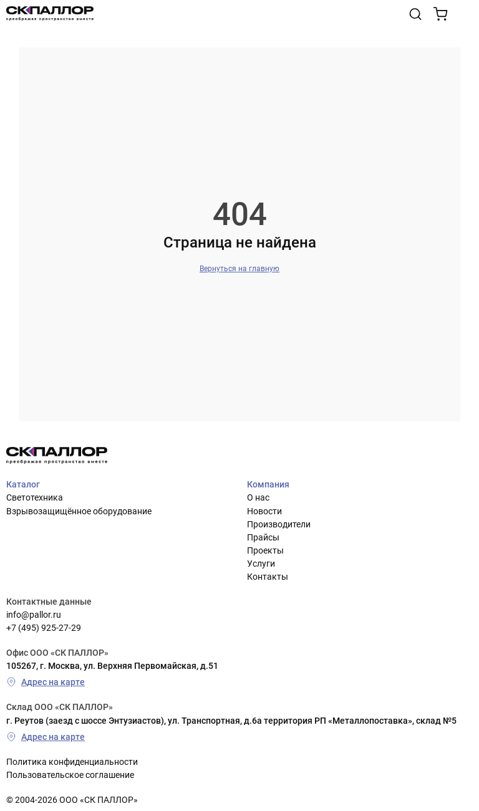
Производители (279, 524)
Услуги (261, 564)
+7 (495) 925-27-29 (43, 628)
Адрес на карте (45, 682)
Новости (264, 511)
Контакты (267, 577)
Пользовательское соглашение (70, 775)
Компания (268, 484)
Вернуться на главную (239, 268)
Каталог (23, 484)
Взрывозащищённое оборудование (79, 511)
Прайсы (263, 537)
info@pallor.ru (33, 615)
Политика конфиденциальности (72, 762)
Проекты (265, 550)
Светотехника (34, 497)
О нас (258, 497)
